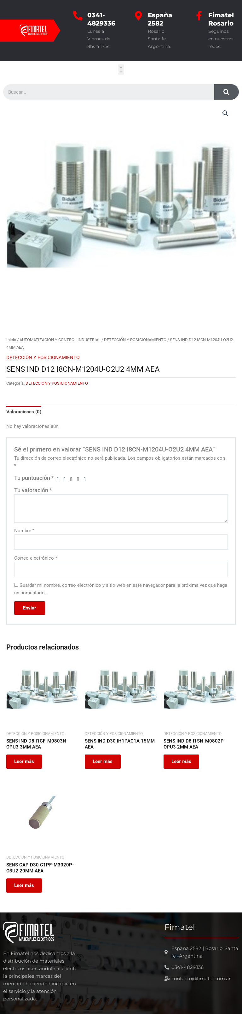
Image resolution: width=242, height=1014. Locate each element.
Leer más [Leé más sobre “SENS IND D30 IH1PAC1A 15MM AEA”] (103, 762)
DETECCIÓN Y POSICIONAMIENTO (135, 339)
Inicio (11, 339)
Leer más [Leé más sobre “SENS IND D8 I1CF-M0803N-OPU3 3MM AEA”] (25, 762)
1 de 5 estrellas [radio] (59, 479)
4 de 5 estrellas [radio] (80, 479)
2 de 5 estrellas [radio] (66, 479)
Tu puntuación (34, 478)
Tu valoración (33, 490)
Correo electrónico (35, 558)
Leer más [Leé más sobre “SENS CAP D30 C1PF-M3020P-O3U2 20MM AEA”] (25, 886)
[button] (121, 69)
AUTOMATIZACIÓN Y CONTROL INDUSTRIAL (60, 339)
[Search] (226, 92)
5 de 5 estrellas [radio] (86, 479)
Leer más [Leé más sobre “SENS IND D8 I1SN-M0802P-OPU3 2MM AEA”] (182, 762)
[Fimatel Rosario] (199, 15)
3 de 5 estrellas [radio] (73, 479)
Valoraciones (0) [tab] (23, 412)
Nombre (24, 530)
